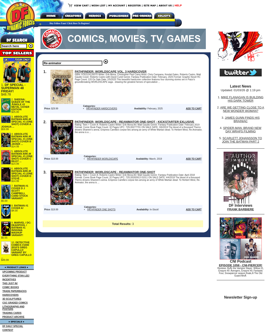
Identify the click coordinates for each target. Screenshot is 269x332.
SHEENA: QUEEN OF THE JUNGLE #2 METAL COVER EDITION (20, 104)
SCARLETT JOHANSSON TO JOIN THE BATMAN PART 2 (242, 139)
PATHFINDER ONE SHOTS (101, 209)
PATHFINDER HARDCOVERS (101, 108)
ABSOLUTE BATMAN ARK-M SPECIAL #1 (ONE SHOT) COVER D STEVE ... (21, 173)
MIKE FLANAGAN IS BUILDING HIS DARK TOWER (242, 99)
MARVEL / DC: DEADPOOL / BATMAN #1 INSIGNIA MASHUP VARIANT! (21, 228)
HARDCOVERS (10, 295)
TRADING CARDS (12, 313)
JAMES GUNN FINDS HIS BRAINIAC (242, 119)
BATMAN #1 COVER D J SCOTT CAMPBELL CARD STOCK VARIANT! (19, 192)
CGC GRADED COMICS (15, 303)
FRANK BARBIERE (240, 209)
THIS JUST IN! (10, 283)
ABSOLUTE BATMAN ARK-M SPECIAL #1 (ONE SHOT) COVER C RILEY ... (21, 156)
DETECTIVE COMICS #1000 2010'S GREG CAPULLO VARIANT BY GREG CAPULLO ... (16, 250)
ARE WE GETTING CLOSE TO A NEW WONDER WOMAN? (242, 109)
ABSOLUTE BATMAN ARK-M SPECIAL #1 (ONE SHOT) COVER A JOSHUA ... (16, 121)
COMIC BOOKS (10, 287)
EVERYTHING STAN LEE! (16, 275)
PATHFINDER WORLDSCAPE (102, 159)
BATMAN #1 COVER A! (19, 206)
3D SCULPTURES (11, 299)
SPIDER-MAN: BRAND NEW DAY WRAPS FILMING (242, 129)
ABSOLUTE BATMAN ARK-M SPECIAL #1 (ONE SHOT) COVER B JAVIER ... (21, 139)
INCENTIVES (9, 279)
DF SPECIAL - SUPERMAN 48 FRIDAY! (13, 88)
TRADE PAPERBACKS (14, 291)
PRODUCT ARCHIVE (13, 317)
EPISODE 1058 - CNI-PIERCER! (240, 265)
